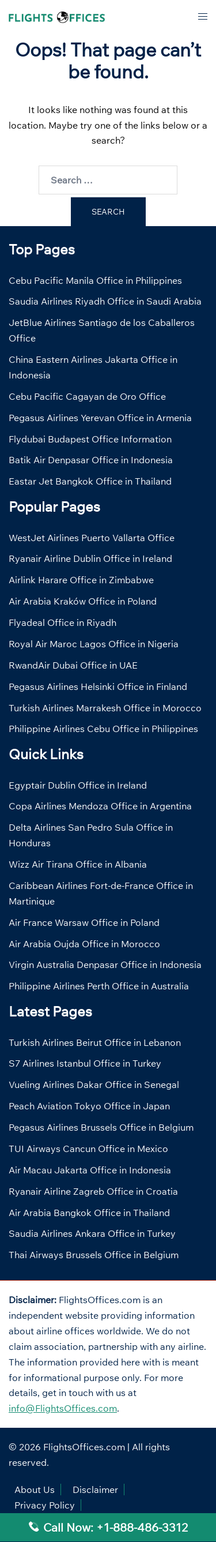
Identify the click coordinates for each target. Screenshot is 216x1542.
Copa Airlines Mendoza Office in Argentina (100, 806)
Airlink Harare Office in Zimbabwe (81, 580)
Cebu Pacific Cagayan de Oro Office (87, 396)
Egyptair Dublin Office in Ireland (78, 785)
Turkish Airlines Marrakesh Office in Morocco (105, 708)
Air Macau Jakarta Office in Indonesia (90, 1170)
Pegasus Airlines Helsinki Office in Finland (98, 686)
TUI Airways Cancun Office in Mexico (88, 1148)
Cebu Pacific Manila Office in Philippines (95, 280)
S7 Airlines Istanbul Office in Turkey (85, 1063)
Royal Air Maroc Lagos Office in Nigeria (94, 644)
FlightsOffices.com (84, 1447)
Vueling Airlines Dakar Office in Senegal (94, 1084)
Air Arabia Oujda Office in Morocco (84, 944)
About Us (34, 1489)
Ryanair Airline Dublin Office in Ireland (90, 558)
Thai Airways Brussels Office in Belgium (94, 1254)
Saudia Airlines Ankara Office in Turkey (92, 1233)
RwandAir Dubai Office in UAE (73, 665)
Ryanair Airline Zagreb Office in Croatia (93, 1191)
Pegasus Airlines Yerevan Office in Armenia (100, 417)
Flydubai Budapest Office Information (90, 439)
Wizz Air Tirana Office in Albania (78, 864)
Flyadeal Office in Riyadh (62, 622)
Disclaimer (95, 1489)
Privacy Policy (44, 1505)
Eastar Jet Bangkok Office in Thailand (90, 481)
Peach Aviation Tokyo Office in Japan (89, 1106)
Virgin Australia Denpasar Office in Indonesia (105, 964)
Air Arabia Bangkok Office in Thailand (89, 1212)
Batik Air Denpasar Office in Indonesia (91, 460)
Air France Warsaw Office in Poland (84, 922)
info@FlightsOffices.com (63, 1408)
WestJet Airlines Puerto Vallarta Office (92, 537)
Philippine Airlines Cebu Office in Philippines (103, 728)
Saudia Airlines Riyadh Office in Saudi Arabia (105, 301)
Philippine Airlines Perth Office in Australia (99, 986)
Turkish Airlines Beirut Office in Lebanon (95, 1042)
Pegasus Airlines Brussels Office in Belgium (101, 1127)
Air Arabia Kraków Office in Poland (83, 601)
